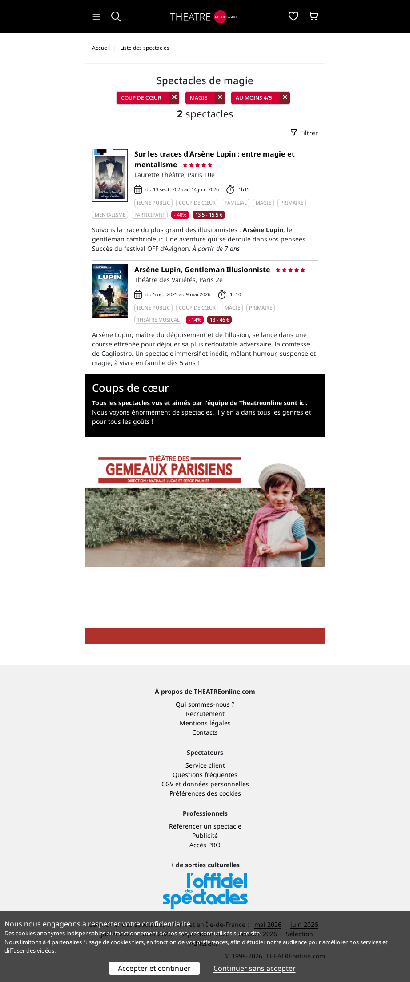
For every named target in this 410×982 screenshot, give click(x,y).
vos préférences (207, 942)
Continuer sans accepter (254, 968)
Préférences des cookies (205, 793)
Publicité (205, 835)
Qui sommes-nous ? (205, 704)
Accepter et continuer (154, 968)
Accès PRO (205, 845)
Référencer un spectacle (205, 826)
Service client (205, 765)
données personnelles (216, 784)
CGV (167, 784)
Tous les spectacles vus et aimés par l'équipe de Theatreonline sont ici (199, 402)
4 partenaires (64, 942)
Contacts (205, 732)
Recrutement (205, 713)
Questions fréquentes (205, 774)
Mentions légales (205, 723)
